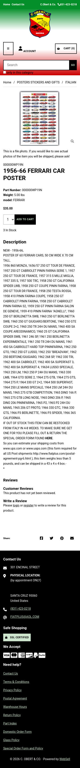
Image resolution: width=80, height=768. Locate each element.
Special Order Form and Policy (23, 748)
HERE (49, 438)
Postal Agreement (15, 698)
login (16, 505)
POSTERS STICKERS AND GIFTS (38, 82)
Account (27, 48)
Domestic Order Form (17, 731)
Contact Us (18, 4)
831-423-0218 (67, 4)
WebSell (65, 759)
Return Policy (12, 715)
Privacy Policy (12, 690)
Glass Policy (11, 740)
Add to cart (25, 219)
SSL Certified (17, 637)
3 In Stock (9, 230)
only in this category (18, 72)
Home (6, 4)
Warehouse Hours (15, 706)
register (28, 505)
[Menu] (8, 48)
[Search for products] (36, 65)
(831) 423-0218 (20, 608)
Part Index (10, 723)
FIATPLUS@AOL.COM (24, 616)
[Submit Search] (73, 65)
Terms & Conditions (16, 682)
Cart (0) (66, 48)
